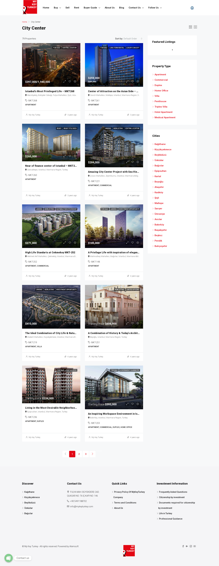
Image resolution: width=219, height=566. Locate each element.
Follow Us (153, 7)
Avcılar (158, 219)
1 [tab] (173, 49)
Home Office (161, 90)
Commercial (161, 80)
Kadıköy (159, 192)
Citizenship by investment (171, 497)
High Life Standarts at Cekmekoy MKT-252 (50, 252)
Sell (67, 7)
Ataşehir (159, 187)
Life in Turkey (165, 513)
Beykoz (158, 235)
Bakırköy (159, 224)
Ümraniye (160, 214)
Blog (121, 7)
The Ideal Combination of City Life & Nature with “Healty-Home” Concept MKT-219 (74, 333)
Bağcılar (159, 165)
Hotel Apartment (164, 112)
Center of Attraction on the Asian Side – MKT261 (117, 91)
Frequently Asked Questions (173, 492)
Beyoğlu (159, 181)
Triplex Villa (161, 106)
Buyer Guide (90, 7)
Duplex (158, 85)
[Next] (92, 454)
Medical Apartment (165, 117)
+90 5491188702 (78, 501)
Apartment (160, 74)
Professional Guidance (170, 519)
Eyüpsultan (160, 171)
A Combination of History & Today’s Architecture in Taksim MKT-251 (128, 333)
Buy (56, 7)
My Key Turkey (34, 115)
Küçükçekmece (163, 149)
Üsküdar (159, 160)
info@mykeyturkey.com (81, 506)
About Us (110, 7)
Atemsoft (74, 546)
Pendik (158, 240)
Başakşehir (161, 230)
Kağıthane (160, 144)
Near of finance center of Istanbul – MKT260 (51, 165)
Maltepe (159, 203)
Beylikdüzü (160, 154)
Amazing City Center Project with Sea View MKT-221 (119, 171)
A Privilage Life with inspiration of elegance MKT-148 (119, 252)
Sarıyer (158, 208)
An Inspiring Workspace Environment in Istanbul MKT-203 (122, 413)
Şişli (157, 197)
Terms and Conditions (125, 502)
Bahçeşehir (161, 246)
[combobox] (133, 38)
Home (46, 7)
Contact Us (135, 7)
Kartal (158, 176)
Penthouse (160, 101)
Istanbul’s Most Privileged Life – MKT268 (49, 91)
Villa (157, 96)
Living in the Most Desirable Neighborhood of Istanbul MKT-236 (63, 407)
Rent (76, 7)
